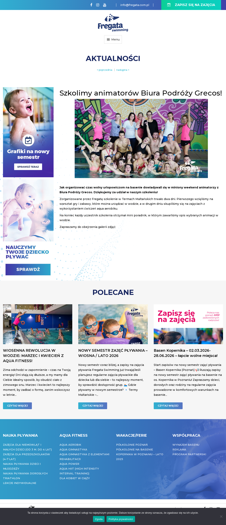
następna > (122, 69)
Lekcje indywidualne (19, 483)
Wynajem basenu (185, 444)
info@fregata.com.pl (134, 5)
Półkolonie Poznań (132, 444)
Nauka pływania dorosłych (25, 473)
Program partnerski (189, 454)
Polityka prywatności (121, 519)
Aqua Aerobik (70, 444)
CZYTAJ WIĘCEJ (17, 405)
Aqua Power (69, 463)
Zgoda (99, 519)
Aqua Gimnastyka (73, 449)
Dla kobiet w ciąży (75, 478)
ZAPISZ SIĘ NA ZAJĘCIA (191, 5)
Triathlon (11, 478)
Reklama (179, 449)
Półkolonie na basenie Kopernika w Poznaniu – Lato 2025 (139, 454)
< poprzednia (104, 69)
